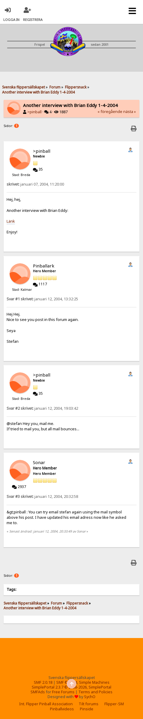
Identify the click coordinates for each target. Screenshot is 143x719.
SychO (89, 696)
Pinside (86, 709)
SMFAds (38, 691)
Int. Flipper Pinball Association (46, 703)
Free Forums (63, 691)
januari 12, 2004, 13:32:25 (42, 299)
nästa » (129, 111)
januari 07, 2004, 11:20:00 (35, 184)
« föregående (110, 111)
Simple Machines (94, 682)
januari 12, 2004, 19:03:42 (42, 408)
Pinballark (43, 266)
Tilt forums (88, 703)
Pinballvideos (62, 709)
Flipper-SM (114, 703)
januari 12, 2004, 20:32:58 (42, 496)
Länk (11, 221)
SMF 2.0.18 (43, 682)
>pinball (34, 111)
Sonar (39, 462)
